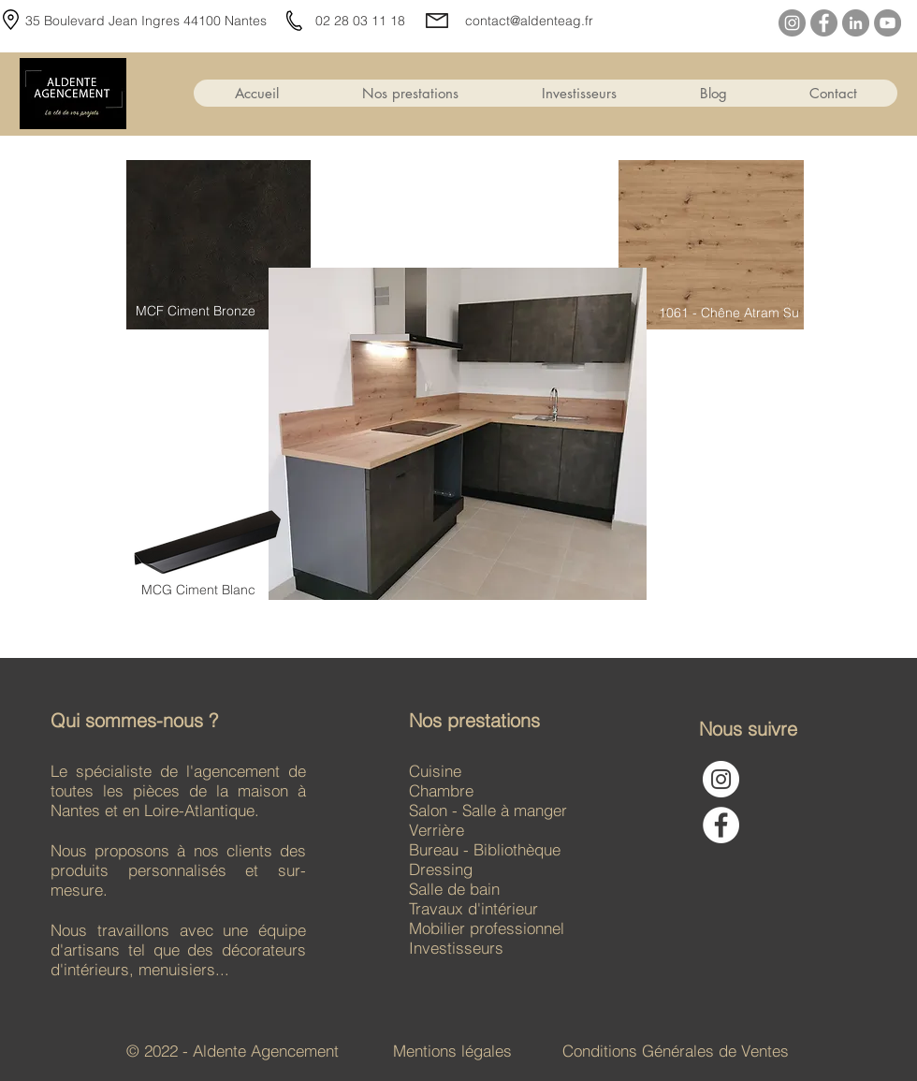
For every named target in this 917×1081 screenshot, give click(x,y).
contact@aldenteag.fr (529, 20)
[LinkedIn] (855, 23)
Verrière (439, 830)
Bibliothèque (516, 849)
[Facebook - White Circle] (721, 825)
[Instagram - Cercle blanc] (721, 779)
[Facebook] (823, 23)
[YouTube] (887, 23)
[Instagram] (792, 23)
